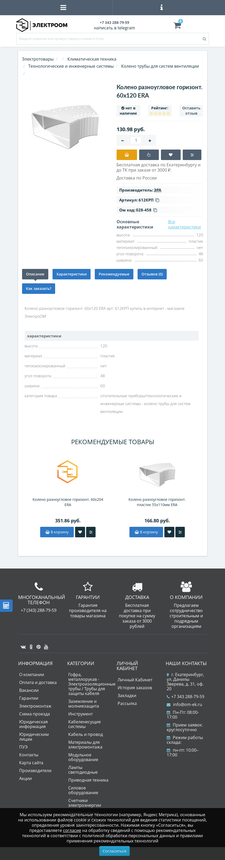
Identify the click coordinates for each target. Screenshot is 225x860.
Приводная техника (88, 780)
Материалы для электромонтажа (85, 744)
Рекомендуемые (114, 274)
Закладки (127, 695)
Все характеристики (184, 224)
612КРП (149, 200)
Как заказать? (38, 288)
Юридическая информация (33, 724)
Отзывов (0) (152, 274)
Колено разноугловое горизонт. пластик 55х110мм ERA (157, 502)
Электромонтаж (35, 706)
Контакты (28, 755)
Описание (35, 274)
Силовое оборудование (83, 790)
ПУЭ (23, 747)
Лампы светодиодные (83, 770)
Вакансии (29, 690)
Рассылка (127, 703)
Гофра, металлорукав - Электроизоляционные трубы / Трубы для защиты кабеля (92, 684)
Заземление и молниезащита (83, 703)
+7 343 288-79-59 (185, 696)
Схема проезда (34, 714)
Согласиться (114, 850)
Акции (25, 778)
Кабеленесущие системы (84, 724)
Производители (35, 770)
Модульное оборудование (83, 757)
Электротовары (38, 59)
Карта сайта (31, 763)
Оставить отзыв (191, 110)
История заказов (135, 688)
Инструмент (80, 714)
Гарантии (28, 698)
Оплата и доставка (38, 682)
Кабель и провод (85, 734)
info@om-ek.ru (184, 704)
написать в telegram (114, 28)
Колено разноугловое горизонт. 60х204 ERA (68, 502)
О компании (31, 674)
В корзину (57, 531)
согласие (72, 830)
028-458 (146, 210)
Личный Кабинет (135, 680)
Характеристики (71, 274)
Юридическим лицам (34, 736)
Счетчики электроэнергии (84, 803)
